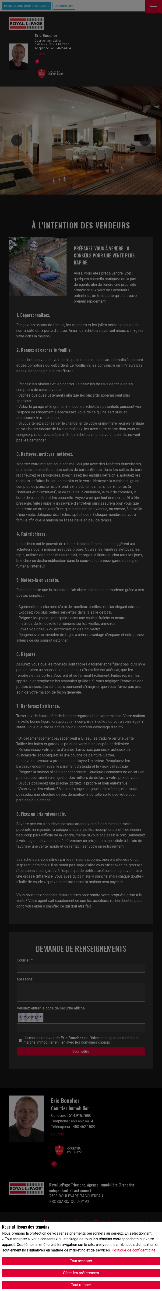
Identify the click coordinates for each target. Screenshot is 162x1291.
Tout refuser (81, 1285)
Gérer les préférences (81, 1273)
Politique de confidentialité (133, 1250)
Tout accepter (81, 1261)
